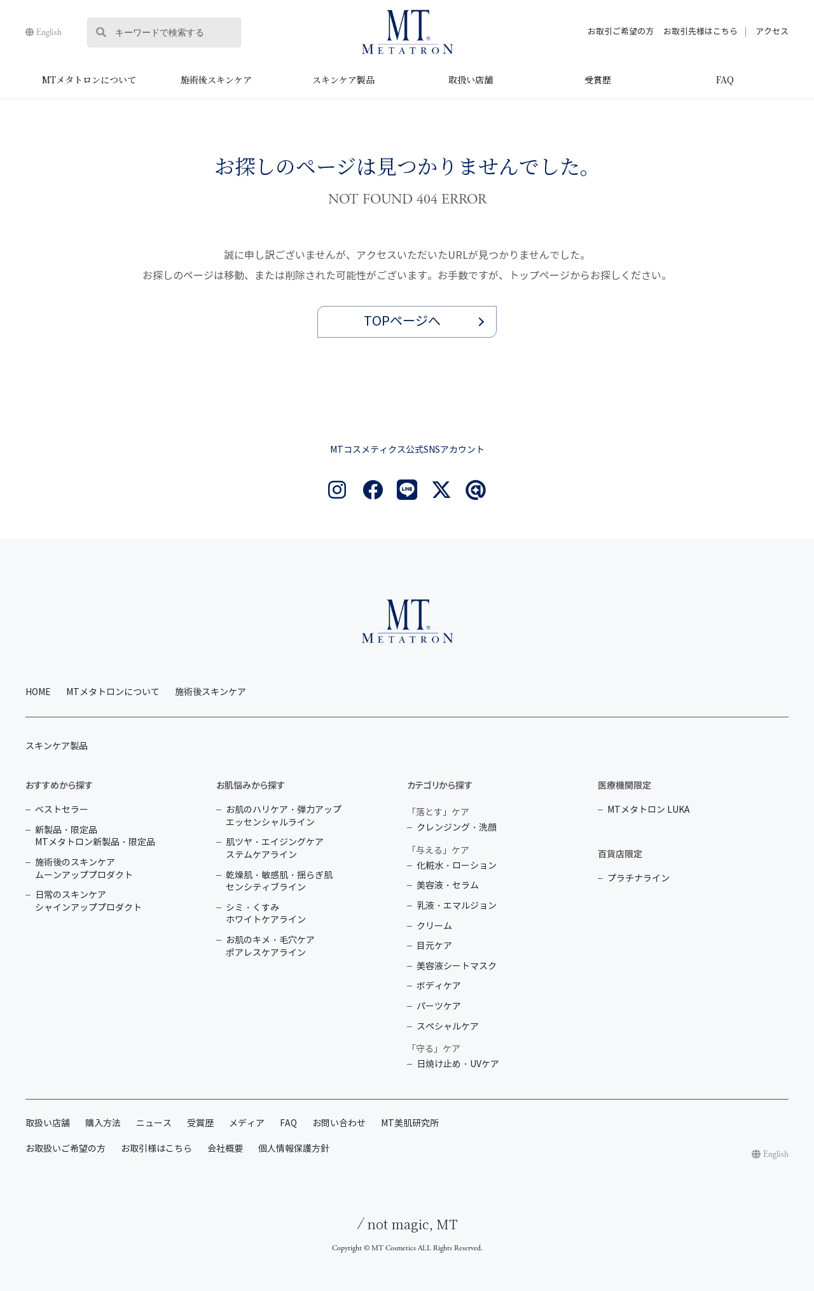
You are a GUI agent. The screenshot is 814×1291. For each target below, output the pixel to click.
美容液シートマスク (457, 966)
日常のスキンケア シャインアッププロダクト (88, 901)
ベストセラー (61, 809)
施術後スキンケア (216, 79)
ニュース (154, 1123)
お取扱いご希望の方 (65, 1148)
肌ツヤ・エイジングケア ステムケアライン (275, 848)
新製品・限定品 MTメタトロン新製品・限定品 (95, 836)
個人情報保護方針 (293, 1148)
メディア (247, 1123)
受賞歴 (597, 79)
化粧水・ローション (457, 865)
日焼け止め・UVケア (458, 1064)
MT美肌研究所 (410, 1123)
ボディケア (439, 986)
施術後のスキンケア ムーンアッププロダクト (84, 869)
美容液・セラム (448, 885)
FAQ (725, 79)
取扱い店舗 (470, 79)
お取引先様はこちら (700, 32)
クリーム (434, 926)
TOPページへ (402, 321)
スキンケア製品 (343, 79)
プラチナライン (638, 878)
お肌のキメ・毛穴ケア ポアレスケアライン (270, 946)
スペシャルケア (448, 1026)
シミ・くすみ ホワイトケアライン (266, 914)
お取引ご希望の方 (621, 32)
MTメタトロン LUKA (648, 809)
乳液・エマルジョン (457, 906)
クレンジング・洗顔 (457, 827)
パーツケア (439, 1006)
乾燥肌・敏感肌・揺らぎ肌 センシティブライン (279, 882)
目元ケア (434, 946)
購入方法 (103, 1123)
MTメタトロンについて (89, 79)
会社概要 (225, 1148)
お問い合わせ (339, 1123)
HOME (38, 692)
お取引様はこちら (156, 1148)
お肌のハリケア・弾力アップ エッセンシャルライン (283, 816)
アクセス (772, 32)
